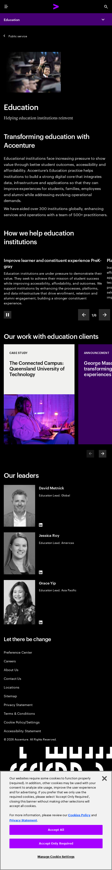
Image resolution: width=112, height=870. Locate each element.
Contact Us (12, 678)
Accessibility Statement (22, 730)
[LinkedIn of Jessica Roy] (40, 572)
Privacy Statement (18, 704)
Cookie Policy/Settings (21, 721)
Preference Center (18, 652)
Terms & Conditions (19, 713)
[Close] (104, 778)
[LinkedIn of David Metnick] (40, 524)
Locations (11, 687)
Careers (10, 660)
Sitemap (10, 695)
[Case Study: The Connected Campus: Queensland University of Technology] (39, 394)
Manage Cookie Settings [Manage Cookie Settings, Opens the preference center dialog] (56, 856)
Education (12, 19)
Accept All (56, 829)
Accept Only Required (56, 843)
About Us (11, 669)
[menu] (6, 6)
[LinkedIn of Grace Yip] (40, 622)
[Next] (102, 453)
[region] (56, 820)
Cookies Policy (79, 815)
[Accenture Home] (56, 6)
